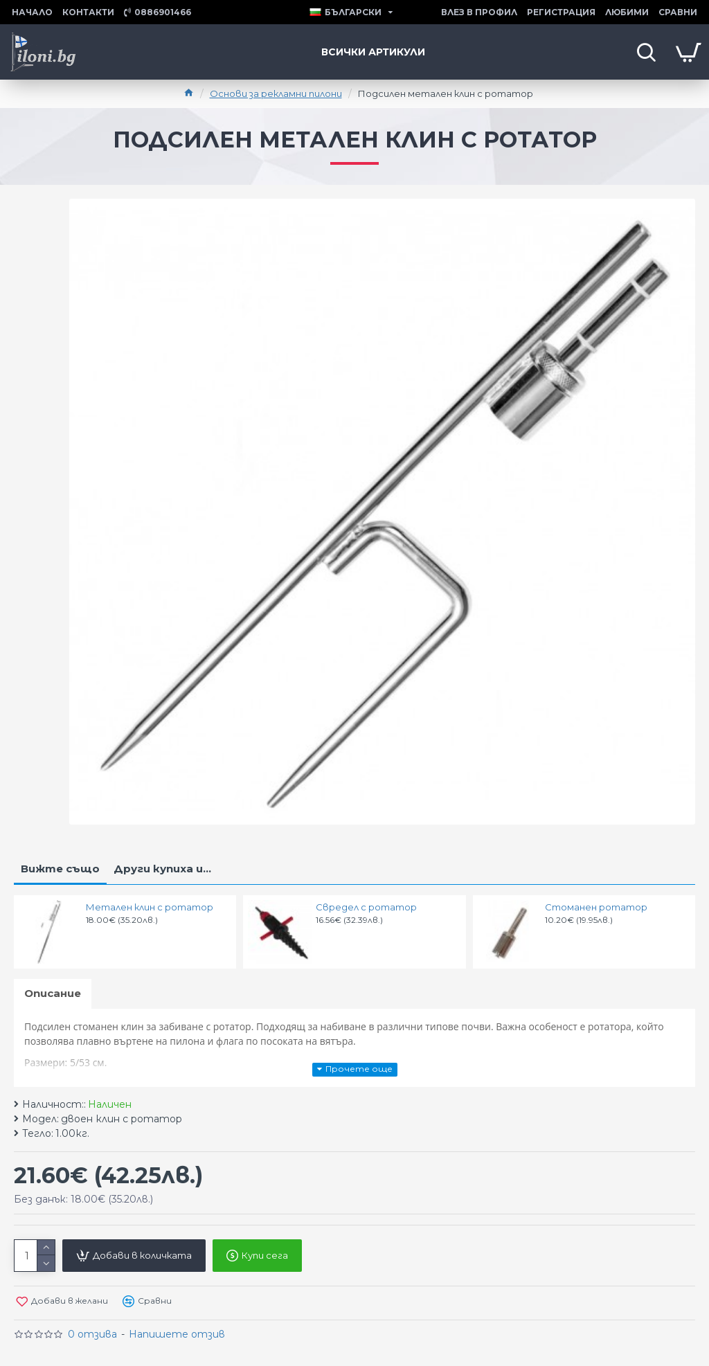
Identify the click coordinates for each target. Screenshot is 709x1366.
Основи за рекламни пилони (276, 93)
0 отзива (92, 1334)
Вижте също (60, 868)
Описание (52, 993)
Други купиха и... (162, 868)
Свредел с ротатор (366, 907)
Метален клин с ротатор (149, 907)
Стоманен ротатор (596, 907)
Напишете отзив (177, 1334)
